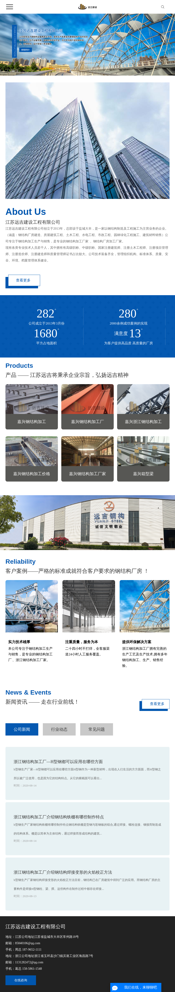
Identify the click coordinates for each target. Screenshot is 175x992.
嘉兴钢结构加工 (31, 421)
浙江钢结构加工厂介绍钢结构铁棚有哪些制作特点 (59, 817)
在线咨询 (20, 980)
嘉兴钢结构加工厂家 (87, 474)
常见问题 (96, 729)
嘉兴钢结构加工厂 (87, 421)
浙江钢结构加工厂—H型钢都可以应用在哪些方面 (58, 761)
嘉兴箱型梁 (143, 474)
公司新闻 (22, 729)
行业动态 (59, 729)
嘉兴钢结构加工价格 (31, 474)
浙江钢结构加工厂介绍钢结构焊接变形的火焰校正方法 (63, 872)
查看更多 (23, 280)
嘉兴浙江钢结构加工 (143, 421)
